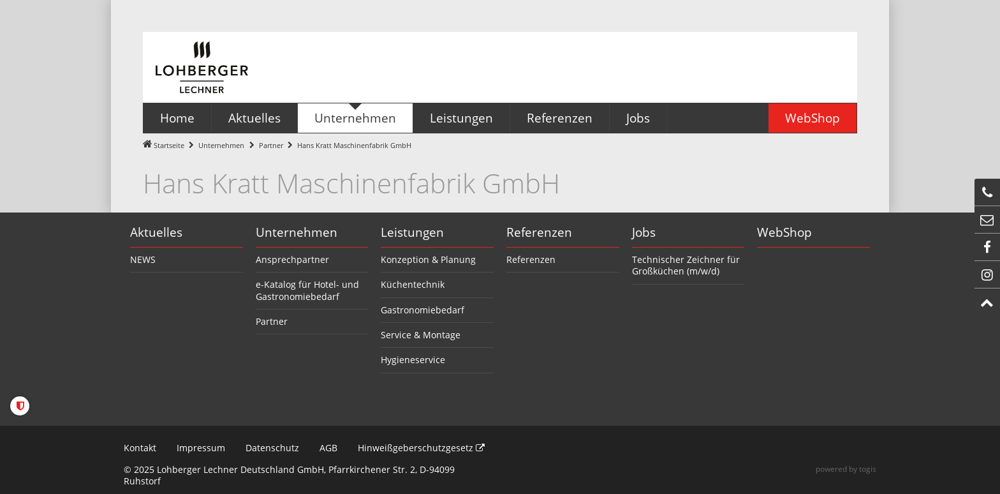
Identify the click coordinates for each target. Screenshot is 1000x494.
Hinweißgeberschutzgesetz (421, 448)
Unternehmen (221, 145)
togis (867, 469)
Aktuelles (156, 232)
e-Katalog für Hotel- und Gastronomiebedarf (307, 290)
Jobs (644, 232)
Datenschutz (272, 448)
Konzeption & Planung (428, 259)
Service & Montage (420, 335)
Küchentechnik (413, 284)
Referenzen (539, 232)
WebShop (784, 232)
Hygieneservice (413, 360)
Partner (271, 145)
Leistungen (412, 232)
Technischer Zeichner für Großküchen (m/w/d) (686, 265)
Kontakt (140, 448)
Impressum (201, 448)
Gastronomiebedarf (422, 310)
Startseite (169, 145)
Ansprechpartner (292, 259)
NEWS (143, 259)
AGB (328, 448)
